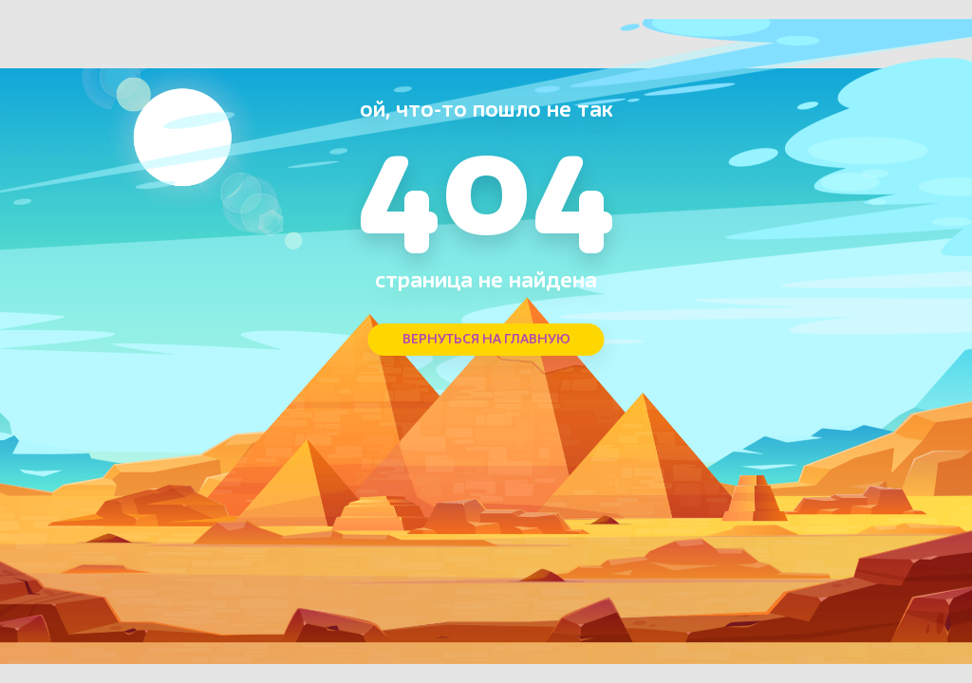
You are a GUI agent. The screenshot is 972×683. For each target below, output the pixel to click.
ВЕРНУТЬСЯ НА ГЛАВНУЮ (486, 339)
